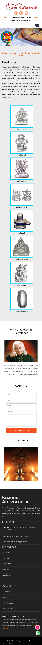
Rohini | (28, 619)
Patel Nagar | (19, 625)
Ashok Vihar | (6, 622)
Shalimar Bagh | (23, 622)
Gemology (6, 569)
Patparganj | (13, 619)
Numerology (7, 592)
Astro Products (8, 603)
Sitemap (10, 644)
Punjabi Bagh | (31, 622)
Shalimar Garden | (21, 619)
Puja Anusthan (8, 586)
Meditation (6, 575)
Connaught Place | (11, 625)
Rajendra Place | (27, 625)
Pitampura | (34, 619)
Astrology (6, 552)
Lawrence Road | (14, 622)
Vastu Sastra (7, 564)
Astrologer (6, 558)
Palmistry (6, 597)
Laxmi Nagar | (6, 619)
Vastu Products (8, 609)
